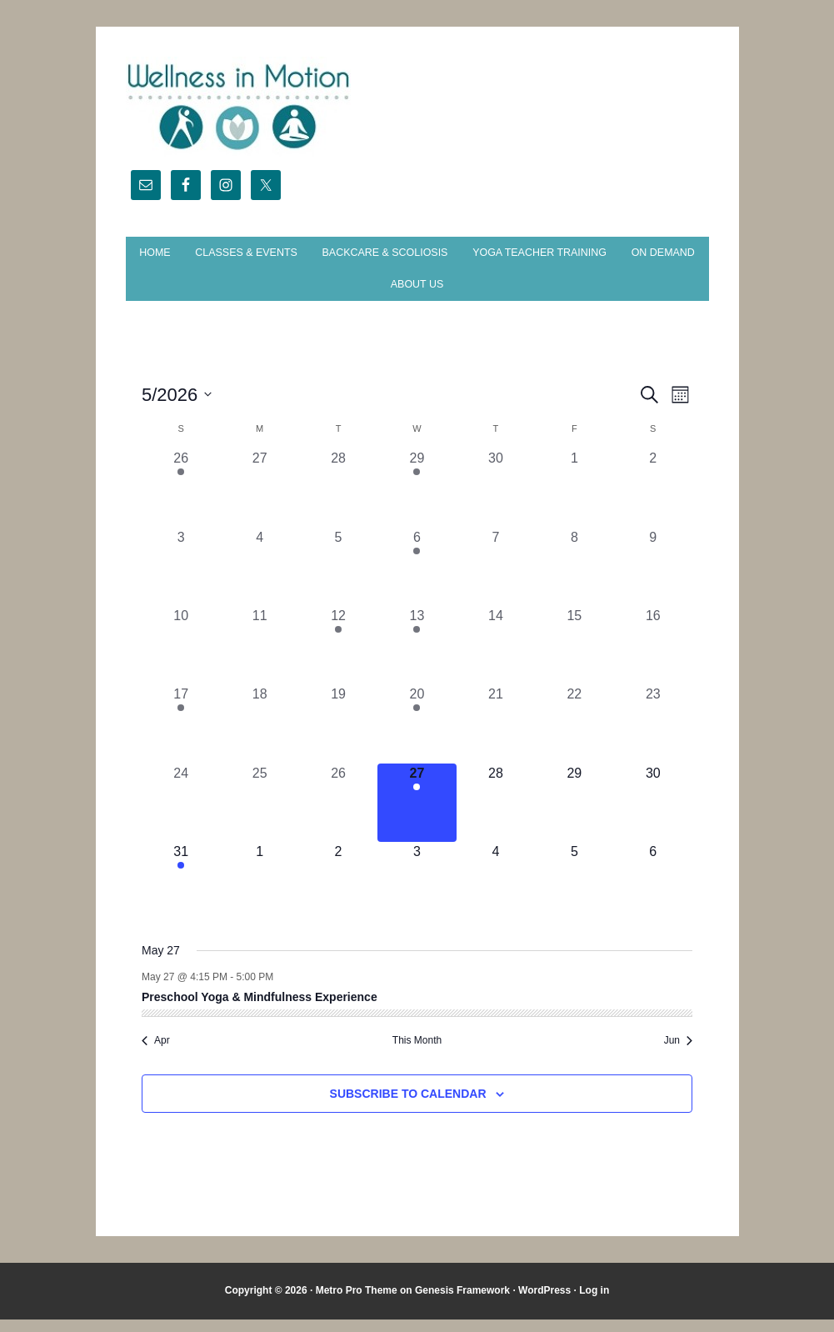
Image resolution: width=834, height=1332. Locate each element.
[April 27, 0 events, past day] (259, 501)
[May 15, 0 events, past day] (574, 657)
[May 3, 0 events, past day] (181, 579)
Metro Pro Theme (356, 1303)
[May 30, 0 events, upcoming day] (653, 815)
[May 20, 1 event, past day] (416, 737)
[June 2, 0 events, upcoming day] (338, 894)
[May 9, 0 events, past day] (653, 579)
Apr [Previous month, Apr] (156, 1053)
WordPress (544, 1303)
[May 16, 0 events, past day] (653, 657)
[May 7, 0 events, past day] (496, 579)
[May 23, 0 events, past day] (653, 737)
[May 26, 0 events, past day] (338, 815)
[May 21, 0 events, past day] (496, 737)
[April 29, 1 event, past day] (416, 501)
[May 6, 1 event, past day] (416, 579)
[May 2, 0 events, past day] (653, 501)
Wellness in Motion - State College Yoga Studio (417, 107)
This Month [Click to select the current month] (417, 1053)
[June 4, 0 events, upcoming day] (496, 894)
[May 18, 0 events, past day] (259, 737)
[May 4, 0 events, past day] (259, 579)
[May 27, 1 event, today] (416, 815)
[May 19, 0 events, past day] (338, 737)
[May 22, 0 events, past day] (574, 737)
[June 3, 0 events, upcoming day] (416, 894)
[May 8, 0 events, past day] (574, 579)
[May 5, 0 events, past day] (338, 579)
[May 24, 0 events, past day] (181, 815)
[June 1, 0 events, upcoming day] (259, 894)
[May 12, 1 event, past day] (338, 657)
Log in (594, 1303)
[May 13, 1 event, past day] (416, 657)
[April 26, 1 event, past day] (181, 501)
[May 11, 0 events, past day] (259, 657)
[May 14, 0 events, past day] (496, 657)
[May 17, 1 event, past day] (181, 737)
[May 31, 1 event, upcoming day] (181, 894)
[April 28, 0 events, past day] (338, 501)
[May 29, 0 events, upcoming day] (574, 815)
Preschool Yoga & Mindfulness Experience (259, 1009)
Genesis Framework (462, 1303)
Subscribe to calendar (408, 1106)
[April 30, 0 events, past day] (496, 501)
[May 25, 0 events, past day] (259, 815)
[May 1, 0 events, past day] (574, 501)
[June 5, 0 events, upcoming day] (574, 894)
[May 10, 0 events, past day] (181, 657)
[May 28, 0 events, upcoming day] (496, 815)
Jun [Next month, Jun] (678, 1053)
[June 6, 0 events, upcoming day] (653, 894)
